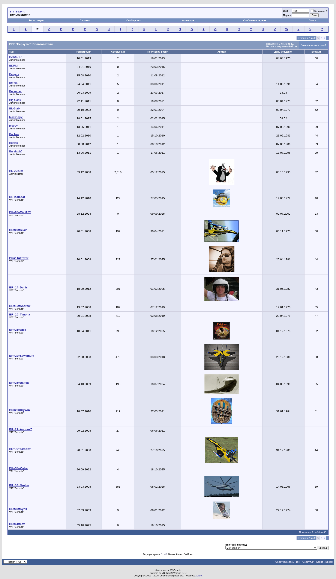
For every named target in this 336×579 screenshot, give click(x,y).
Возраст (316, 51)
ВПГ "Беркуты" (18, 11)
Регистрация (36, 20)
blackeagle (16, 117)
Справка (85, 20)
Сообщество (134, 20)
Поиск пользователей (313, 45)
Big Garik (15, 100)
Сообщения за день (254, 20)
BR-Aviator (16, 171)
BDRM (13, 65)
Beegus (14, 74)
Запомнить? (319, 11)
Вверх (329, 562)
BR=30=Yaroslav (20, 448)
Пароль (287, 15)
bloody (13, 125)
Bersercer (15, 91)
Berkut (13, 82)
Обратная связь (284, 562)
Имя (285, 10)
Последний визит (157, 51)
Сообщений (118, 51)
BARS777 (15, 57)
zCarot (198, 575)
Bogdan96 (15, 151)
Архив (319, 562)
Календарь (188, 20)
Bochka (14, 134)
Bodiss (13, 142)
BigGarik (14, 108)
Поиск (312, 20)
